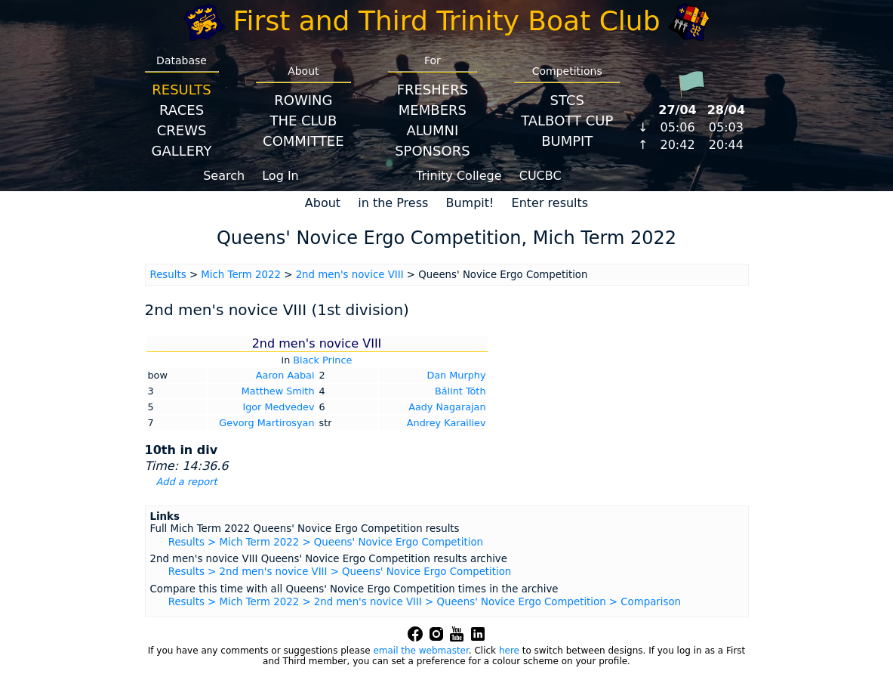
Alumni (432, 130)
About (322, 203)
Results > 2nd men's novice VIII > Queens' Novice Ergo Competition (340, 571)
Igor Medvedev (278, 407)
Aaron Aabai (285, 375)
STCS (567, 100)
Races (181, 110)
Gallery (182, 151)
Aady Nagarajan (446, 407)
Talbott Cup (567, 120)
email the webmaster (420, 650)
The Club (303, 120)
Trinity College (459, 175)
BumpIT (567, 141)
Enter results (550, 203)
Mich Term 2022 (241, 274)
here (509, 650)
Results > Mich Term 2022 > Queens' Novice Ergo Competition (325, 542)
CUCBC (540, 175)
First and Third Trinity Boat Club (447, 20)
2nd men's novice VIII (350, 274)
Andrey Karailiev (446, 422)
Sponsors (432, 151)
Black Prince (322, 360)
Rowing (303, 100)
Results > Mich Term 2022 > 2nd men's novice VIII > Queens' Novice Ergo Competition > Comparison (424, 602)
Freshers (433, 89)
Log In (280, 175)
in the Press (393, 203)
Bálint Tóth (460, 391)
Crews (182, 130)
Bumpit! (469, 203)
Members (433, 110)
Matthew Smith (278, 391)
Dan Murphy (455, 375)
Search (224, 175)
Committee (303, 141)
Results (181, 89)
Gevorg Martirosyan (266, 422)
